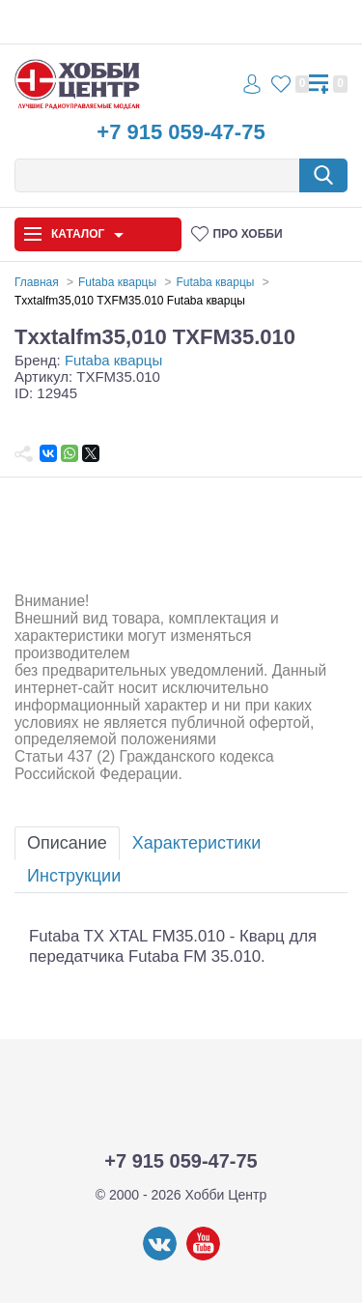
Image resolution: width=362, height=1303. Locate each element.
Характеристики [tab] (196, 843)
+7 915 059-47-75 (181, 132)
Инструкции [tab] (74, 875)
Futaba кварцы (113, 360)
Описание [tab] (67, 843)
